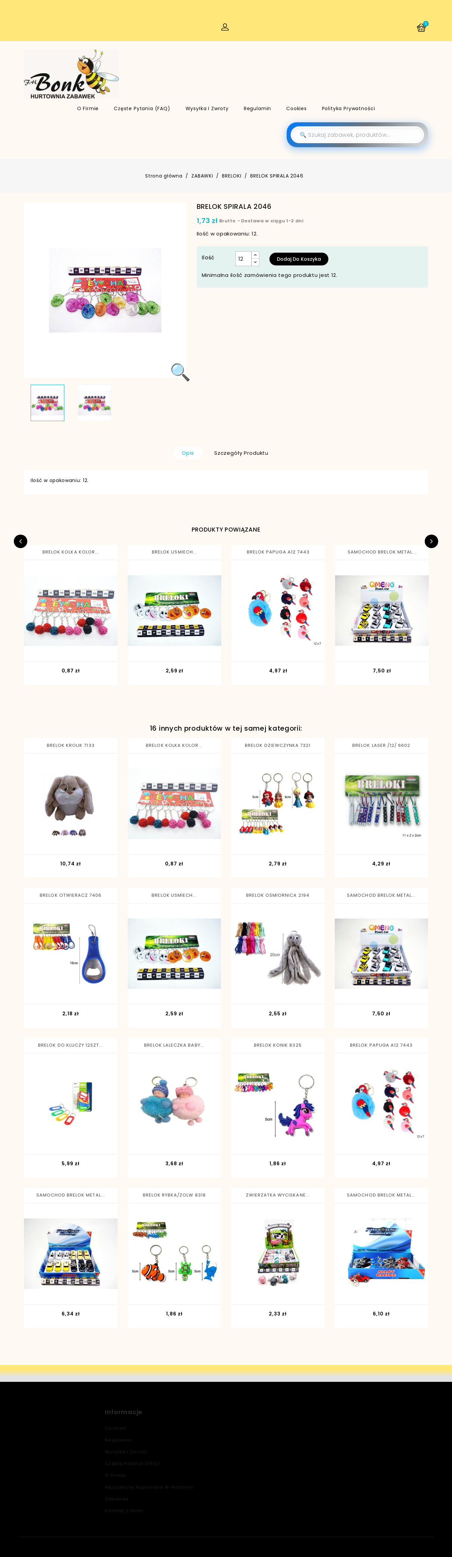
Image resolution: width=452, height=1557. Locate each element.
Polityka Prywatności (348, 108)
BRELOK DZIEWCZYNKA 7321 (278, 745)
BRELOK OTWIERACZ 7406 (70, 895)
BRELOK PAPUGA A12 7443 (278, 552)
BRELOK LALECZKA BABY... (174, 1045)
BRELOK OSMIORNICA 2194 (278, 895)
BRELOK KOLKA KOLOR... (70, 552)
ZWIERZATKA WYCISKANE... (278, 1195)
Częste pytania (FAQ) (142, 108)
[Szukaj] (357, 134)
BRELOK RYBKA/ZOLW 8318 (174, 1195)
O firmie (88, 108)
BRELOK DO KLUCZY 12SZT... (70, 1045)
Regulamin (257, 108)
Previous (20, 541)
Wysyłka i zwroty (207, 108)
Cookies (296, 108)
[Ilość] (243, 258)
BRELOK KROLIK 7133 (71, 745)
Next (431, 541)
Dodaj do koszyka (299, 259)
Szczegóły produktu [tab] (241, 452)
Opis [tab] (188, 452)
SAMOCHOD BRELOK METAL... (382, 552)
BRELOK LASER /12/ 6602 (381, 745)
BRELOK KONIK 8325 (278, 1045)
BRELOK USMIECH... (174, 552)
